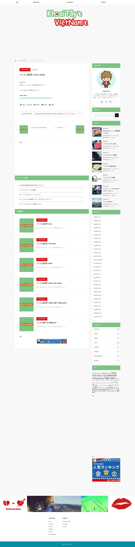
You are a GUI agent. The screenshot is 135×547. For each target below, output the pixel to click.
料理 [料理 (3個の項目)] (104, 389)
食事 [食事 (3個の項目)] (93, 392)
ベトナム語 (71, 113)
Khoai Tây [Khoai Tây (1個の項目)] (94, 373)
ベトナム (66, 113)
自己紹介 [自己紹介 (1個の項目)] (112, 391)
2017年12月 (97, 256)
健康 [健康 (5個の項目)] (111, 388)
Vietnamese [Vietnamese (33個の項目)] (98, 378)
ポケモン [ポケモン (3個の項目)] (99, 388)
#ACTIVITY (107, 329)
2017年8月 (96, 270)
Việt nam (49, 113)
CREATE (103, 2)
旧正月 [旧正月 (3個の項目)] (96, 391)
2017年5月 (96, 277)
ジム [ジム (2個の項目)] (111, 380)
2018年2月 (96, 249)
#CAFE (107, 334)
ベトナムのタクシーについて (30, 194)
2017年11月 (97, 259)
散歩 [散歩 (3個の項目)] (101, 389)
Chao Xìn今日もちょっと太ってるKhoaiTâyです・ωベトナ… (111, 180)
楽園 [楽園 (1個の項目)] (102, 391)
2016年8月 (96, 302)
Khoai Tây (106, 91)
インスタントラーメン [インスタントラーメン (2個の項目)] (100, 380)
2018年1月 (96, 252)
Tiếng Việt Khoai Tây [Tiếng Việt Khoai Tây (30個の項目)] (104, 374)
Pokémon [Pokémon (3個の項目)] (104, 373)
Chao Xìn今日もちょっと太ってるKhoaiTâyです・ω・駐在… (111, 194)
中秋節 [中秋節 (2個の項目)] (108, 388)
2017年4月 (96, 281)
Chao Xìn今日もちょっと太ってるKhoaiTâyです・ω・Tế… (111, 169)
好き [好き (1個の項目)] (118, 387)
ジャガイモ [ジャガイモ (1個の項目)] (115, 380)
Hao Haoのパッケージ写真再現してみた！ (111, 132)
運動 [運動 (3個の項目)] (118, 391)
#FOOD (107, 338)
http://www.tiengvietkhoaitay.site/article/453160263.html (36, 98)
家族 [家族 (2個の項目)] (93, 389)
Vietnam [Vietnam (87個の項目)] (112, 375)
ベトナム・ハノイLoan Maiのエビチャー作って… (111, 190)
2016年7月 (96, 306)
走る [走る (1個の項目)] (115, 391)
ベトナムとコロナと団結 (109, 155)
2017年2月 (96, 288)
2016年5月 (96, 313)
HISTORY (107, 361)
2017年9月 (96, 267)
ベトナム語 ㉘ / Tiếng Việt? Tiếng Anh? (51, 303)
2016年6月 (96, 309)
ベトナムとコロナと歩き (109, 143)
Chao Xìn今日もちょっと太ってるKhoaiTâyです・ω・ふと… (111, 205)
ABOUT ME (36, 2)
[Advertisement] (67, 41)
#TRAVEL (107, 347)
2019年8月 (96, 227)
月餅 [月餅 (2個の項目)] (99, 391)
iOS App (64, 526)
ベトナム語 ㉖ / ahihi (44, 263)
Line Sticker (65, 524)
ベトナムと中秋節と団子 (109, 166)
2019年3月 (96, 235)
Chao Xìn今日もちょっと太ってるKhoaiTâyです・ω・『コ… (111, 147)
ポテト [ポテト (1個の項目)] (104, 387)
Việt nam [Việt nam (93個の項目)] (109, 378)
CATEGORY (70, 2)
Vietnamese (60, 113)
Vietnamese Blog (66, 521)
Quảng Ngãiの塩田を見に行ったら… (33, 185)
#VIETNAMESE (25, 69)
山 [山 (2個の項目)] (95, 389)
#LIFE (107, 343)
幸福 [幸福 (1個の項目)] (99, 389)
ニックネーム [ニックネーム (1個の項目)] (109, 383)
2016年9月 (96, 299)
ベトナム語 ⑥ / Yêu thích (46, 244)
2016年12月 (97, 291)
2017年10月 (97, 263)
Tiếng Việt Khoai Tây (41, 113)
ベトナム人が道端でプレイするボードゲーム (36, 199)
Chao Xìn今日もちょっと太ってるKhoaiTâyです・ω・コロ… (111, 136)
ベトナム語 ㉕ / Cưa (44, 224)
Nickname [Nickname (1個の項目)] (99, 373)
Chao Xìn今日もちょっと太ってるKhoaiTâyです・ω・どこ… (111, 158)
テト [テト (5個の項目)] (104, 383)
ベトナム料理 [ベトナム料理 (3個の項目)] (107, 385)
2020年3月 (96, 220)
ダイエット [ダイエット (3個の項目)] (99, 383)
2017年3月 (96, 284)
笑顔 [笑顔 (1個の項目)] (109, 391)
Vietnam (54, 113)
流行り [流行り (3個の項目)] (105, 391)
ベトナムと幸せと (108, 201)
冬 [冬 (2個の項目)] (116, 388)
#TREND (107, 352)
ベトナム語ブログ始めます (46, 323)
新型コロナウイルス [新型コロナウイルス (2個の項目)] (111, 389)
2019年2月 (96, 238)
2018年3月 (96, 245)
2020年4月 (96, 217)
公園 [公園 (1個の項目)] (114, 387)
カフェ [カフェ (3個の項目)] (108, 380)
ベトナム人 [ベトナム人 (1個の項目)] (100, 385)
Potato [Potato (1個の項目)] (109, 373)
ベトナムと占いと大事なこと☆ (31, 204)
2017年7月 (96, 274)
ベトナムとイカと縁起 (28, 190)
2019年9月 (96, 224)
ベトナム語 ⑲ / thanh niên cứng (49, 283)
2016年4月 (96, 316)
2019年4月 (96, 231)
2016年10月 (97, 295)
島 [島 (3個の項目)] (97, 389)
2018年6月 (96, 242)
